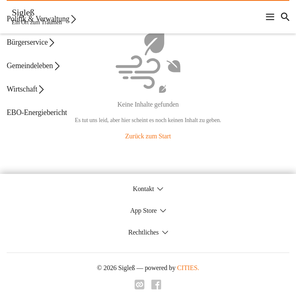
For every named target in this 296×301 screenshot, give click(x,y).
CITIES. (188, 267)
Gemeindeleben (34, 65)
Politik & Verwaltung (42, 19)
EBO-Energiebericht (37, 112)
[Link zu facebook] (156, 287)
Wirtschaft (26, 89)
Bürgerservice (31, 42)
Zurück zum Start (148, 136)
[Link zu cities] (140, 287)
